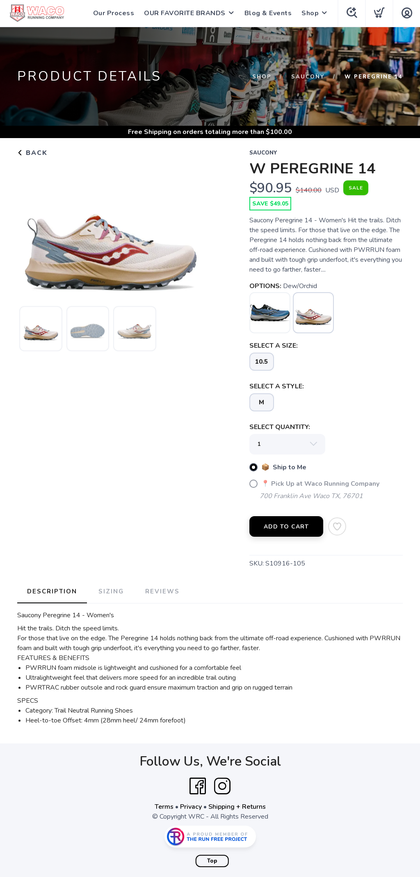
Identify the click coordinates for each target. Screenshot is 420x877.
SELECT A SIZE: (273, 345)
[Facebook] (197, 786)
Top (212, 861)
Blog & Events (268, 13)
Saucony (308, 77)
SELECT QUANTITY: (279, 427)
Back (32, 152)
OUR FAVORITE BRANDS (185, 13)
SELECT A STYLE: (276, 386)
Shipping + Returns (237, 806)
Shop (310, 13)
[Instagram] (222, 786)
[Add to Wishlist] (337, 526)
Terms (164, 806)
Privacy (191, 806)
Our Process (114, 13)
